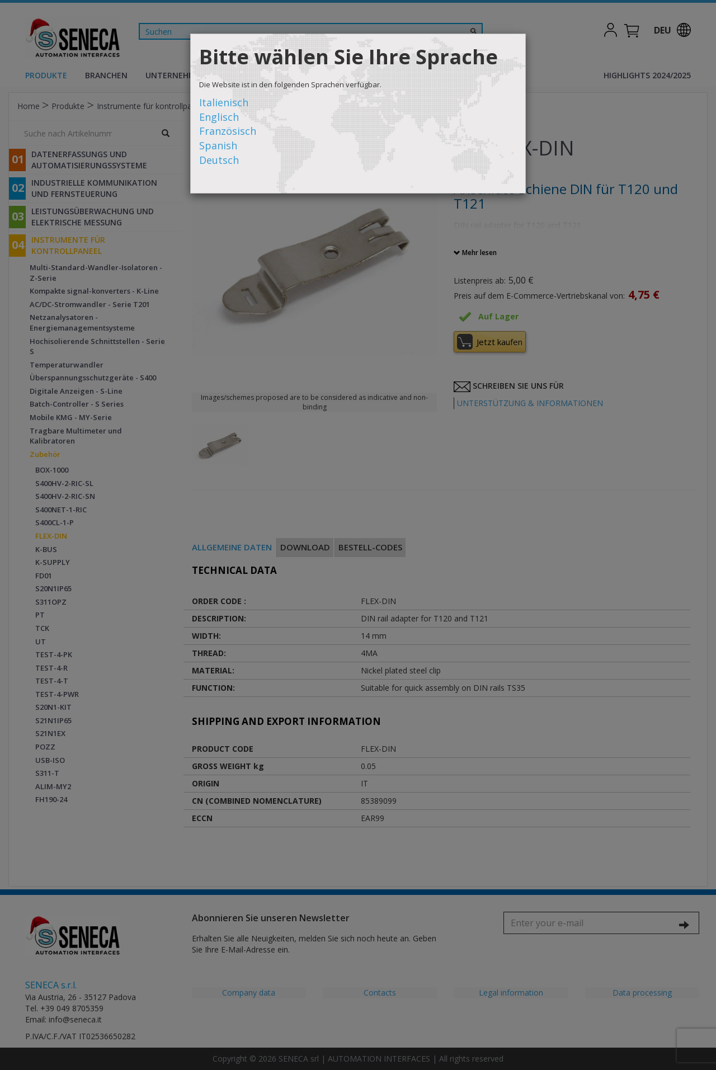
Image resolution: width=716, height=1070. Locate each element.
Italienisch (223, 102)
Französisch (227, 131)
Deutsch (219, 160)
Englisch (219, 117)
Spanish (218, 145)
